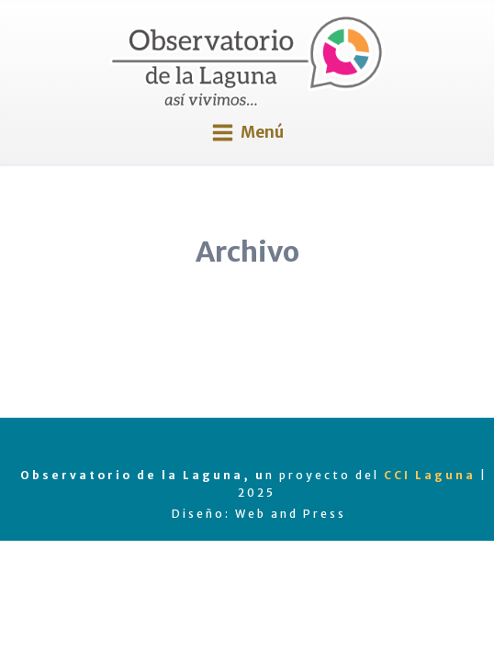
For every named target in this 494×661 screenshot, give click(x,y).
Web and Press (290, 514)
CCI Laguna (430, 475)
